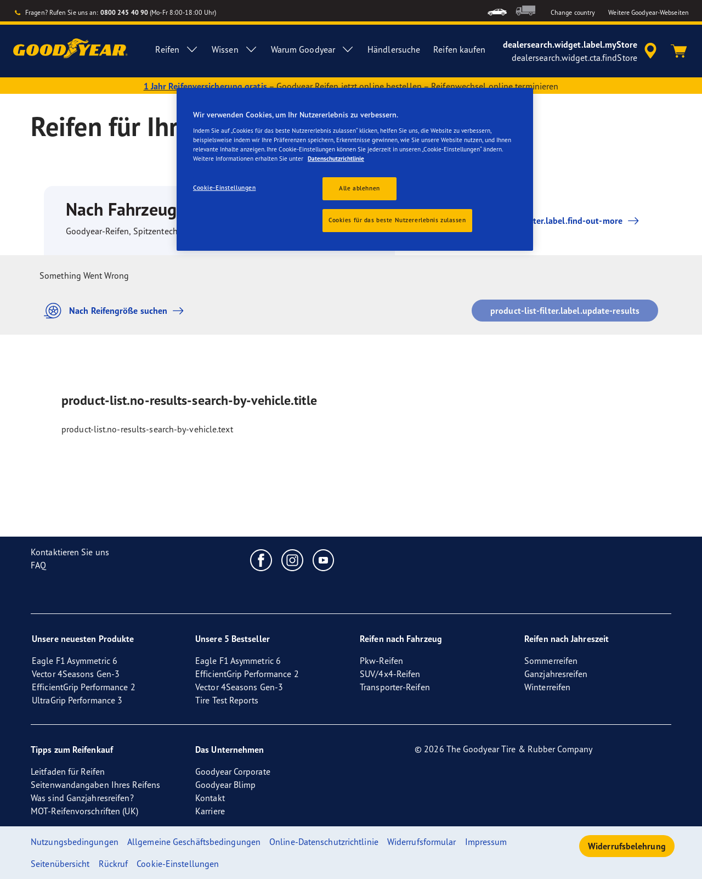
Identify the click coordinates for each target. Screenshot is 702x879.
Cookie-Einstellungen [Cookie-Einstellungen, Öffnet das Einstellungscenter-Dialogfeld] (224, 187)
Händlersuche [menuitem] (393, 49)
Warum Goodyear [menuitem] (312, 49)
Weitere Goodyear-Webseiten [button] (648, 12)
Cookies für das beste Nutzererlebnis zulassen (397, 220)
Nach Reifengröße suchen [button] (116, 311)
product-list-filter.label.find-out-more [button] (546, 220)
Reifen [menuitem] (177, 49)
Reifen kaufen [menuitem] (459, 49)
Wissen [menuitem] (235, 49)
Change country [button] (573, 12)
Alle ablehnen (359, 188)
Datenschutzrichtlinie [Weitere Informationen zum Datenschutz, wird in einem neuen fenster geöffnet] (336, 158)
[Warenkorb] (679, 51)
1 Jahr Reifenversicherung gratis (205, 86)
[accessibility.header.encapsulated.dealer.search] (581, 51)
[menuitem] (497, 10)
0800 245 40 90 (124, 12)
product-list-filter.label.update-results (564, 310)
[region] (355, 169)
